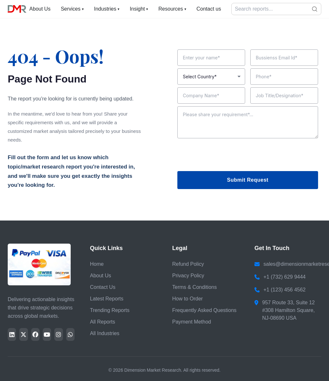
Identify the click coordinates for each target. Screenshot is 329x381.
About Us (39, 9)
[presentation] (226, 156)
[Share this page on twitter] (23, 334)
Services (72, 9)
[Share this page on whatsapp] (70, 334)
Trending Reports (109, 310)
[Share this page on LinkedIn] (12, 334)
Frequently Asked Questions (204, 310)
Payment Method (191, 322)
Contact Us (102, 287)
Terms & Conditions (194, 287)
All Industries (105, 333)
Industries (107, 9)
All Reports (102, 322)
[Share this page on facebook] (35, 334)
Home (97, 264)
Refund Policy (188, 264)
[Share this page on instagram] (58, 334)
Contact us (209, 9)
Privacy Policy (188, 275)
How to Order (187, 298)
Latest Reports (106, 298)
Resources (172, 9)
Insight (139, 9)
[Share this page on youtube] (47, 334)
